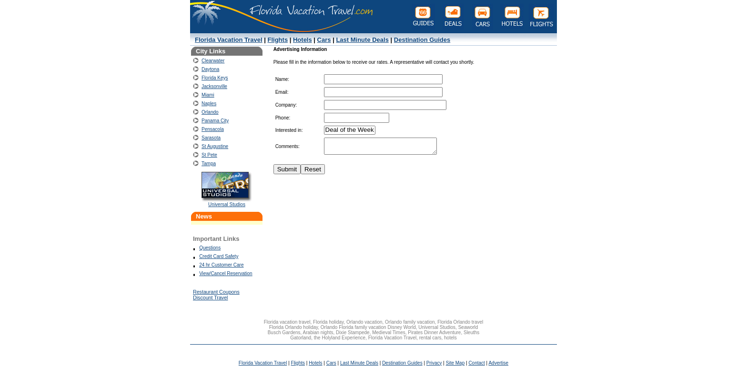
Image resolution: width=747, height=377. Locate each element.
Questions (210, 247)
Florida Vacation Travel (228, 39)
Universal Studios (226, 204)
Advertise (498, 363)
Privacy (434, 363)
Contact (476, 363)
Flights (278, 39)
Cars (324, 39)
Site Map (455, 363)
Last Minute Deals (362, 39)
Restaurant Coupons (216, 292)
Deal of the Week (349, 130)
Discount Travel (210, 297)
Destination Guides (422, 39)
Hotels (302, 39)
